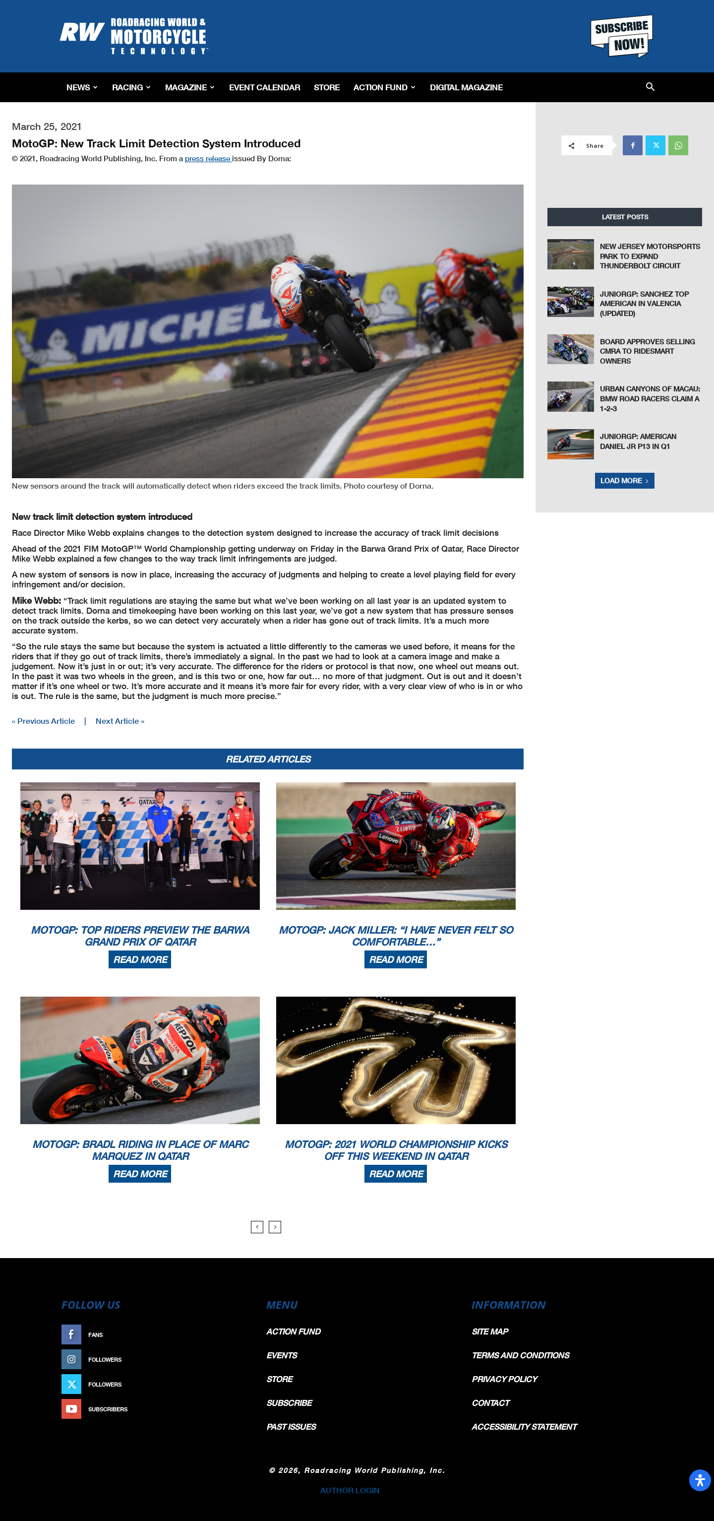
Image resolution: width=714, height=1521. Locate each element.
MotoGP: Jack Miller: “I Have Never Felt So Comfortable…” (396, 936)
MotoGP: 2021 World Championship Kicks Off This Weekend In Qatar (396, 1150)
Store (327, 87)
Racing (131, 87)
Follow (231, 1359)
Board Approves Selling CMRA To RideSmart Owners (647, 351)
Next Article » (120, 720)
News (82, 87)
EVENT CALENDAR (264, 87)
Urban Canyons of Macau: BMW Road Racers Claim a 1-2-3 (650, 398)
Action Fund (385, 87)
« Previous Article (43, 720)
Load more (624, 480)
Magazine (190, 87)
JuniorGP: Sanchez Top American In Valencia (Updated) (644, 303)
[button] (650, 87)
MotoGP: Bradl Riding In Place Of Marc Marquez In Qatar (140, 1150)
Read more (140, 959)
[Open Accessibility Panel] (700, 1480)
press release (208, 158)
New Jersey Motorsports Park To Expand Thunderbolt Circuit (650, 256)
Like (236, 1334)
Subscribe (226, 1409)
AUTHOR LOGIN (350, 1490)
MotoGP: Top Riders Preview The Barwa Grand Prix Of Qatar (140, 936)
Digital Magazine (466, 87)
